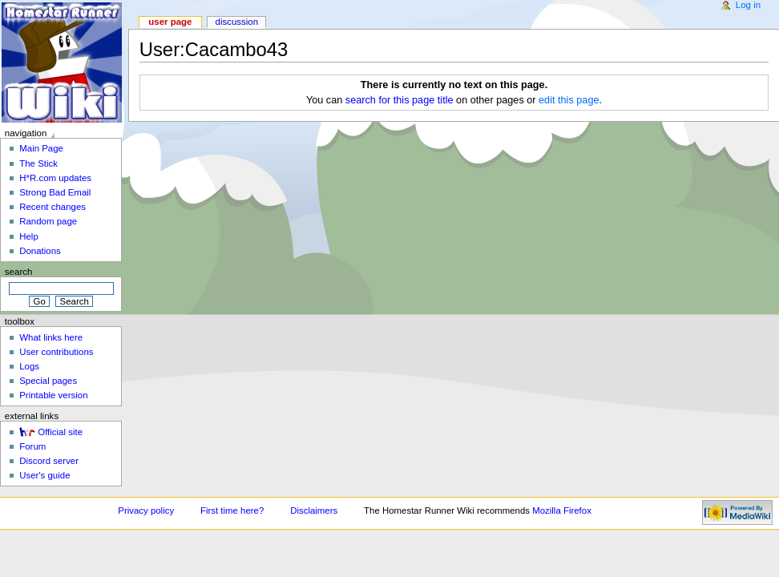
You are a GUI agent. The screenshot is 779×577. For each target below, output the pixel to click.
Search (19, 271)
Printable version (53, 395)
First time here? (232, 510)
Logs (29, 366)
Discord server (49, 461)
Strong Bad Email (55, 192)
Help (28, 236)
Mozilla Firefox (561, 510)
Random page (48, 221)
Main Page (41, 148)
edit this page (569, 100)
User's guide (44, 475)
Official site (60, 432)
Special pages (48, 380)
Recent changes (52, 207)
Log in (748, 5)
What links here (51, 337)
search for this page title (399, 100)
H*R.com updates (55, 178)
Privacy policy (146, 510)
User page (170, 21)
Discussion (237, 21)
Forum (32, 446)
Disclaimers (313, 510)
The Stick (38, 163)
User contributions (56, 352)
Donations (40, 251)
